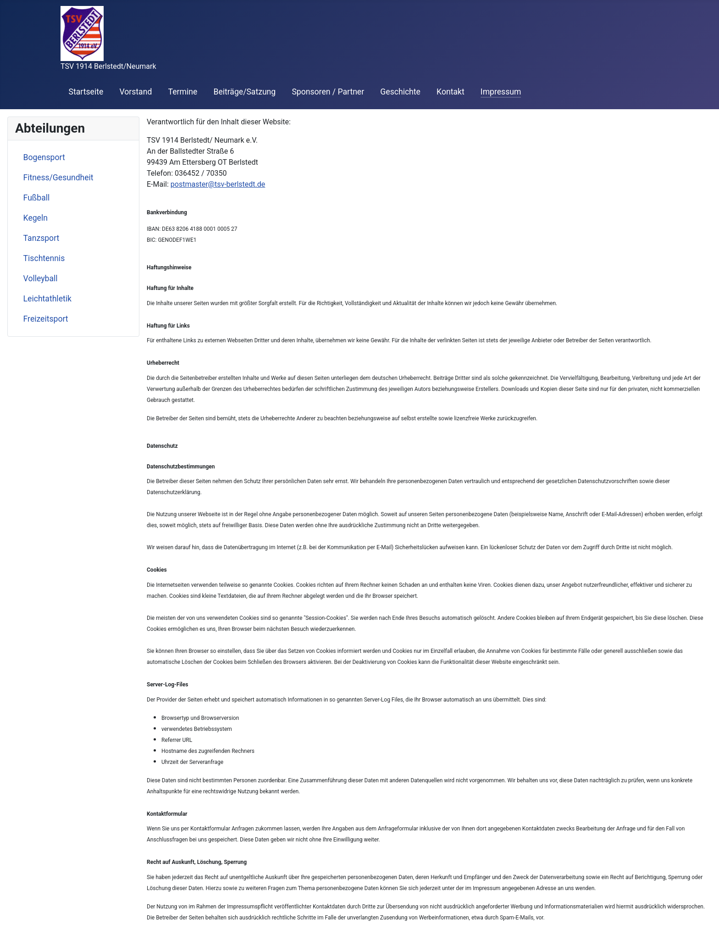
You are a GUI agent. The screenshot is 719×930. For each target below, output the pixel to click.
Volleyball (40, 278)
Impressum (501, 91)
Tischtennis (44, 258)
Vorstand (135, 91)
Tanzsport (41, 238)
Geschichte (400, 91)
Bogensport (44, 157)
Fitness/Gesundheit (58, 177)
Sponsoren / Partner (328, 91)
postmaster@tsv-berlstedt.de (218, 184)
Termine (183, 91)
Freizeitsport (45, 318)
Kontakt (451, 91)
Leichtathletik (47, 298)
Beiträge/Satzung (244, 91)
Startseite (86, 91)
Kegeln (35, 218)
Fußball (36, 197)
